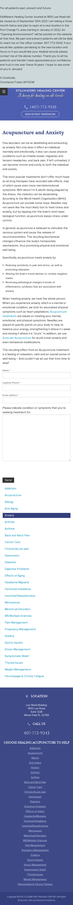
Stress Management (17, 649)
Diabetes (10, 562)
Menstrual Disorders (17, 609)
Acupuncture (13, 495)
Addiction (10, 488)
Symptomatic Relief (17, 656)
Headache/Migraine (17, 582)
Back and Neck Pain (17, 535)
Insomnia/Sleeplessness (20, 596)
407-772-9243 (37, 733)
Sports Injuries (14, 642)
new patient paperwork (40, 114)
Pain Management (16, 622)
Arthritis (10, 522)
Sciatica (9, 636)
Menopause (12, 602)
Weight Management (18, 669)
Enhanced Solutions (45, 900)
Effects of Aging (15, 575)
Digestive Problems (17, 569)
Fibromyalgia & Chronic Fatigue (24, 676)
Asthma (9, 528)
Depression (12, 555)
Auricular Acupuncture (17, 338)
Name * (6, 370)
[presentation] (28, 471)
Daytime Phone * (11, 382)
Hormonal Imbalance (18, 589)
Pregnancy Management (20, 629)
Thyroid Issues (14, 663)
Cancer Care (12, 542)
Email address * (11, 395)
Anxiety (9, 515)
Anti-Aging (11, 508)
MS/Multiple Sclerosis (18, 616)
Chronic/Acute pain (17, 549)
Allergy (9, 502)
